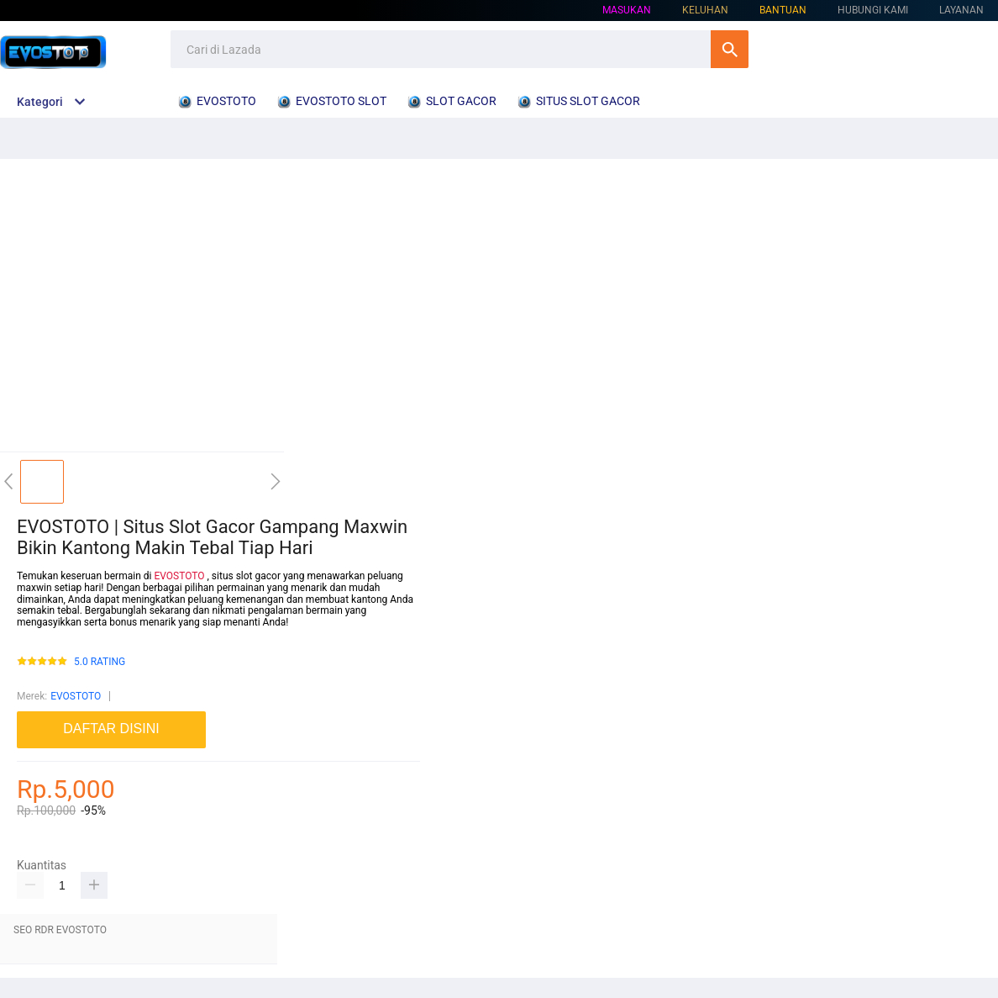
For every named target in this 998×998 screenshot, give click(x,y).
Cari (729, 49)
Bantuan (782, 10)
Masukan (626, 10)
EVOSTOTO (179, 576)
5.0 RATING (99, 662)
